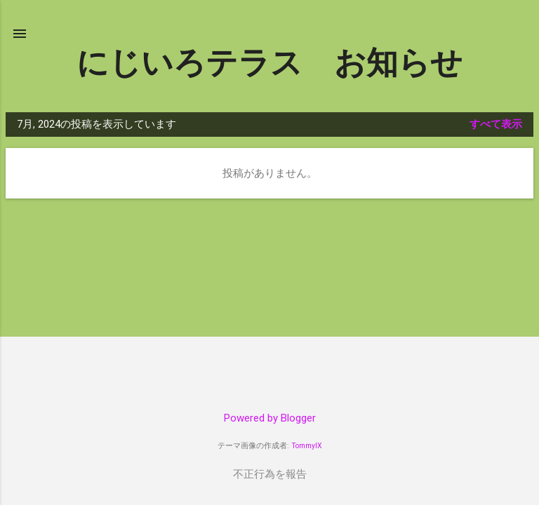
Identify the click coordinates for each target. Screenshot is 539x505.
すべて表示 (496, 124)
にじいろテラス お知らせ (269, 62)
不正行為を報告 (270, 474)
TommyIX (306, 445)
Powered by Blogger (270, 418)
